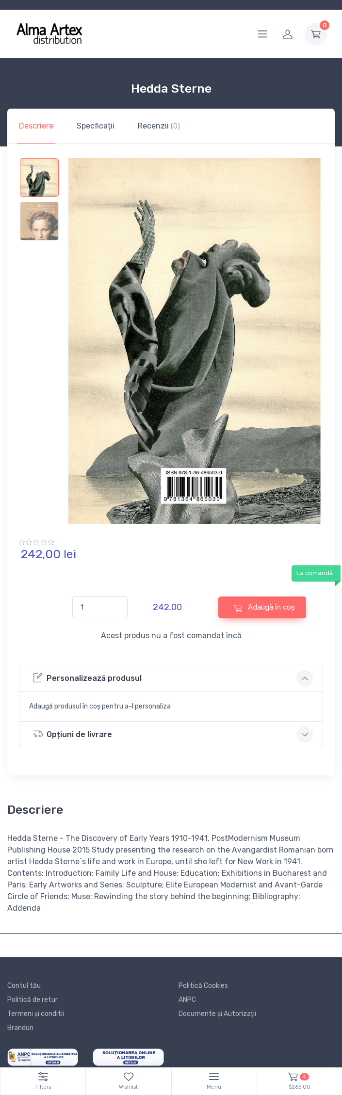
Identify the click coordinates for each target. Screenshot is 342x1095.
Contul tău (24, 986)
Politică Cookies (203, 986)
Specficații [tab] (95, 125)
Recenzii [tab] (159, 125)
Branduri (20, 1028)
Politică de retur (32, 1000)
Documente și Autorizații (217, 1014)
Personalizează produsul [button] (87, 678)
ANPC (187, 1000)
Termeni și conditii (35, 1014)
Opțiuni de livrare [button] (72, 734)
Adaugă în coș (264, 607)
